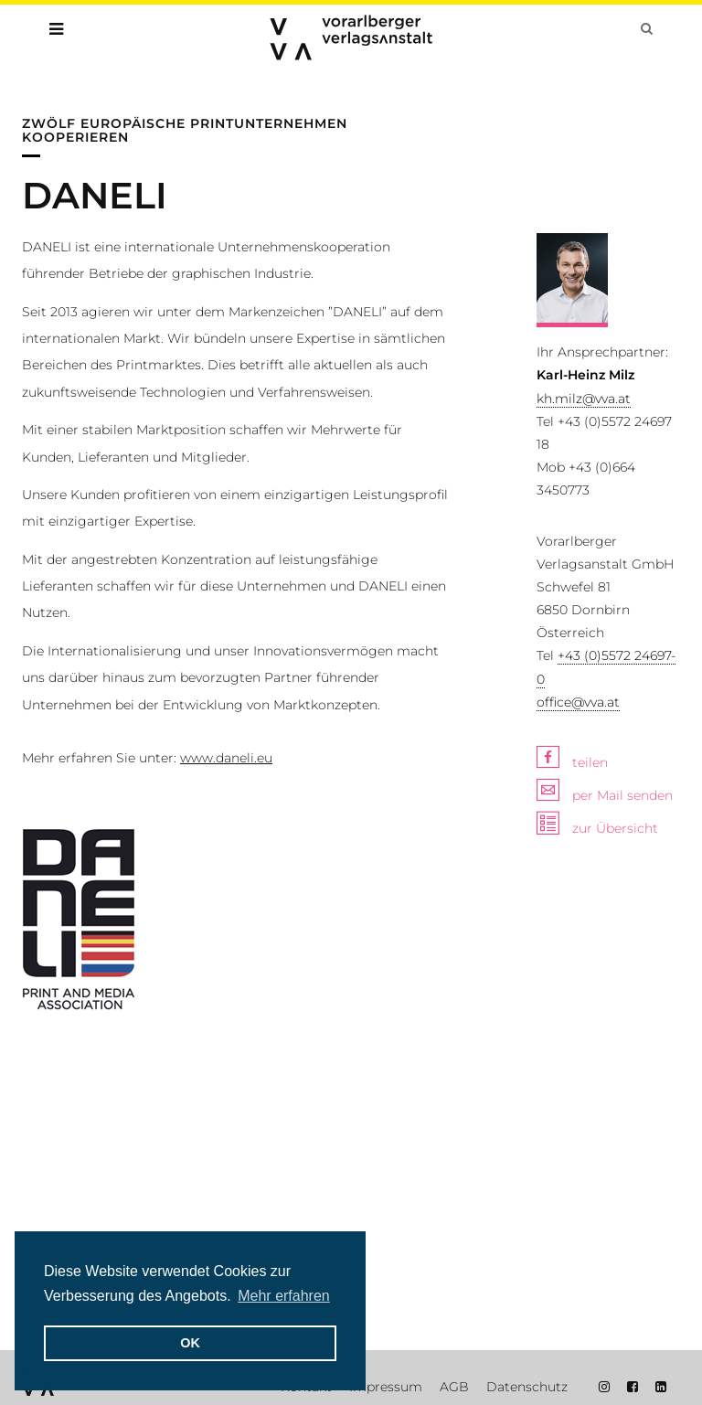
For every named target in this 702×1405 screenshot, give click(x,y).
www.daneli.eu (226, 758)
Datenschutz (527, 1386)
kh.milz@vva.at (584, 398)
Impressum (385, 1386)
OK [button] (190, 1343)
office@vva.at (578, 702)
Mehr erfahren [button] (284, 1296)
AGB (454, 1386)
